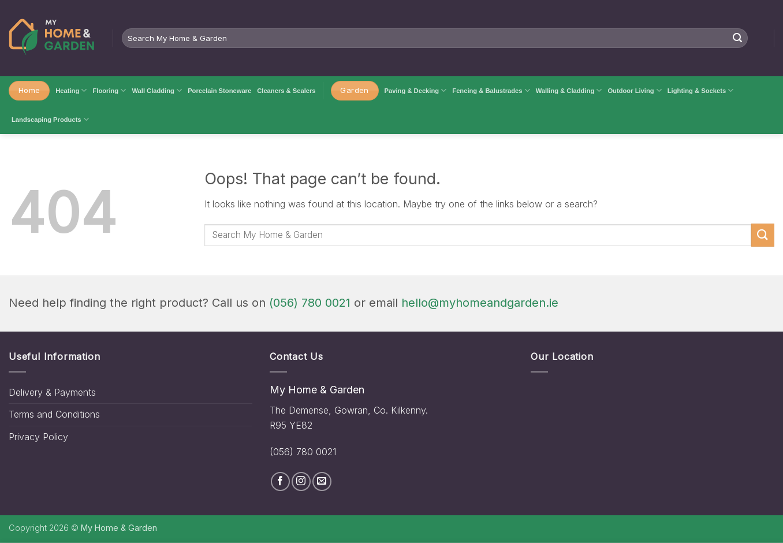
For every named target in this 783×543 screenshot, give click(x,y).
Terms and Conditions (54, 414)
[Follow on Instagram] (301, 481)
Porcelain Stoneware (219, 90)
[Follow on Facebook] (280, 481)
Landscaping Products (50, 119)
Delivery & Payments (52, 392)
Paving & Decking (416, 90)
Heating (71, 90)
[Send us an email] (321, 481)
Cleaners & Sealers (286, 90)
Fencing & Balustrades (491, 90)
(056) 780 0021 (310, 303)
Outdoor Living (634, 90)
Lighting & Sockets (701, 90)
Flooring (109, 90)
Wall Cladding (157, 90)
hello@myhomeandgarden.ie (479, 303)
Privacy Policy (38, 436)
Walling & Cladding (569, 90)
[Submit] (737, 38)
